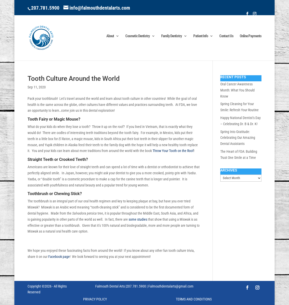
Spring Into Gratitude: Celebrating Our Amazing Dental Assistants (237, 138)
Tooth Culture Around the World (74, 78)
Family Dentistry (171, 36)
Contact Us (226, 36)
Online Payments (250, 36)
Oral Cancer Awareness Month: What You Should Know (237, 90)
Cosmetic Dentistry (137, 36)
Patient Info (200, 36)
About (110, 36)
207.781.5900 (45, 8)
